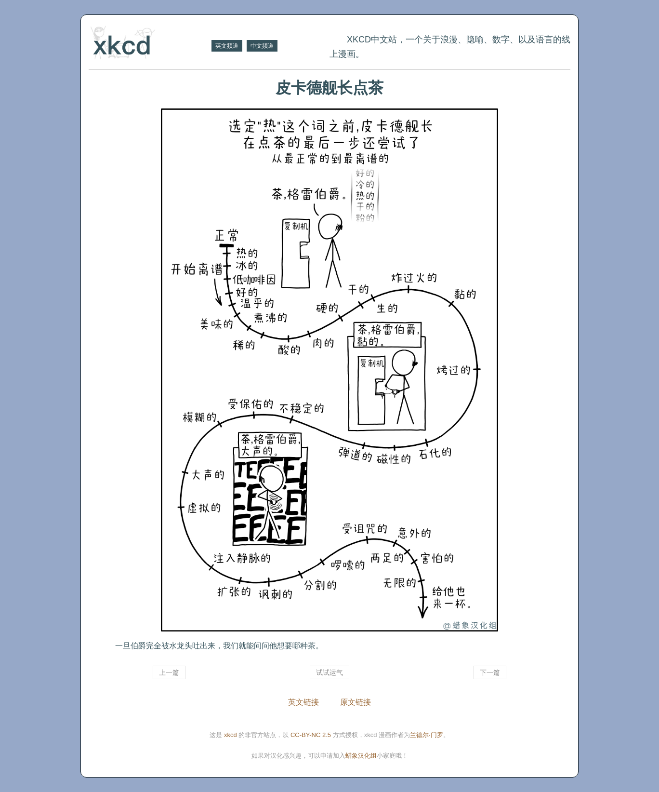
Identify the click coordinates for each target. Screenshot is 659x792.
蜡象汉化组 (361, 755)
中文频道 (262, 45)
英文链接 (303, 702)
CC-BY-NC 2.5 (310, 734)
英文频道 (226, 45)
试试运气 (329, 672)
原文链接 (355, 702)
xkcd (230, 734)
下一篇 (490, 672)
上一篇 (169, 672)
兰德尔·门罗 (426, 734)
